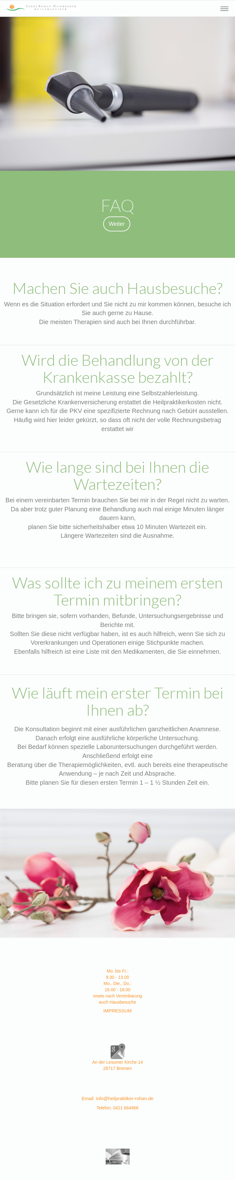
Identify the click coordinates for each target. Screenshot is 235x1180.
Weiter (117, 224)
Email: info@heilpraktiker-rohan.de (117, 1098)
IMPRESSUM (117, 1010)
